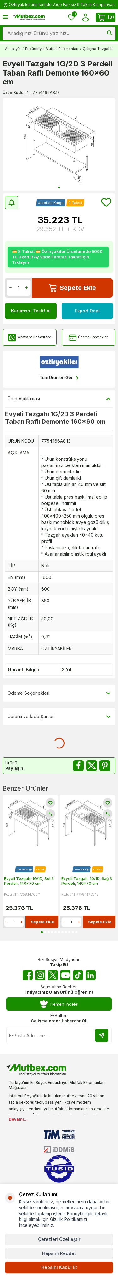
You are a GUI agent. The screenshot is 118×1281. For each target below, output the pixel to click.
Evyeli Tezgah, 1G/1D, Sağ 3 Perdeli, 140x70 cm (86, 881)
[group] (59, 144)
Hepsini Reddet (59, 1253)
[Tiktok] (78, 975)
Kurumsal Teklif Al (31, 310)
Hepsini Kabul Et (59, 1267)
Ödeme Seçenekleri (89, 338)
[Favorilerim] (71, 17)
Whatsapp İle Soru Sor (29, 338)
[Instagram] (40, 975)
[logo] (29, 17)
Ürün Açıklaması (59, 398)
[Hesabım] (85, 17)
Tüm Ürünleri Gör (59, 378)
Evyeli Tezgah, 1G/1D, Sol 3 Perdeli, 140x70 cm (29, 881)
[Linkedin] (91, 975)
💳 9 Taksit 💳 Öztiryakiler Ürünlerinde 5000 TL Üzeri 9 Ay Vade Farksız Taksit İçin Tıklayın (57, 257)
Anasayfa (13, 48)
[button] (59, 187)
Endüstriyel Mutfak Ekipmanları (51, 48)
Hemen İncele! (59, 1004)
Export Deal (87, 310)
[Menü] (5, 17)
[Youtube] (65, 975)
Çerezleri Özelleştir (59, 1239)
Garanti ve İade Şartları (59, 716)
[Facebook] (28, 975)
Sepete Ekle (72, 288)
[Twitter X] (53, 975)
